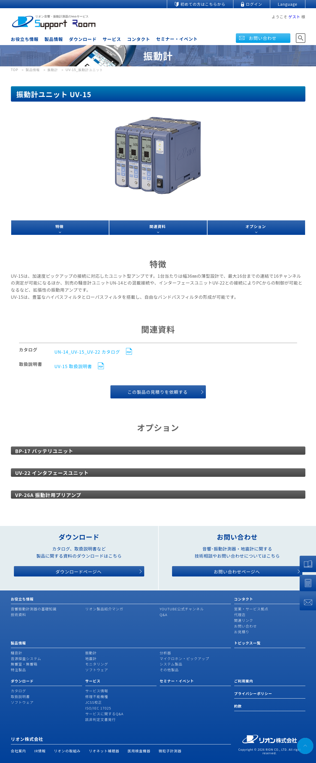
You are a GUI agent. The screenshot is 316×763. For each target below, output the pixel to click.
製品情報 (53, 39)
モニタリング (96, 664)
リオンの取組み (67, 750)
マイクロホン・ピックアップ (184, 658)
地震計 (91, 658)
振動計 (91, 652)
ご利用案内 (243, 681)
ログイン (254, 4)
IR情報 (40, 750)
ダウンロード (83, 39)
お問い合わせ (263, 38)
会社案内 (18, 750)
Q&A (163, 614)
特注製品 (18, 669)
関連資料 (157, 226)
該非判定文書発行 (100, 719)
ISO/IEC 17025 (98, 708)
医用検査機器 (139, 750)
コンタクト (138, 39)
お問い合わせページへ (237, 571)
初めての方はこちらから (202, 4)
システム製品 (171, 664)
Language (287, 4)
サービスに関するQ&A (104, 713)
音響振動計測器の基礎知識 (34, 608)
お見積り (241, 631)
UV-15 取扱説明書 (73, 366)
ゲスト (294, 16)
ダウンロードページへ (78, 571)
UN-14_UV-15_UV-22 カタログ (87, 352)
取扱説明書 (20, 696)
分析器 (165, 652)
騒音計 (16, 652)
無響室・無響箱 (24, 664)
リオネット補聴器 (104, 750)
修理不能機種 (96, 696)
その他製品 (169, 669)
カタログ (18, 690)
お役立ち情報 (25, 39)
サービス (112, 39)
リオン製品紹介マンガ (104, 608)
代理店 (240, 614)
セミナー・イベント (177, 39)
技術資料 (18, 614)
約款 (238, 706)
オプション (256, 226)
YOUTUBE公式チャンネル (182, 608)
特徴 (59, 226)
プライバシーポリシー (253, 693)
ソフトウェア (96, 669)
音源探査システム (26, 658)
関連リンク (243, 620)
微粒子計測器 (170, 750)
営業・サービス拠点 (251, 608)
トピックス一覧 (247, 643)
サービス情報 (96, 690)
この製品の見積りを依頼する (157, 392)
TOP (14, 70)
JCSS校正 (93, 702)
